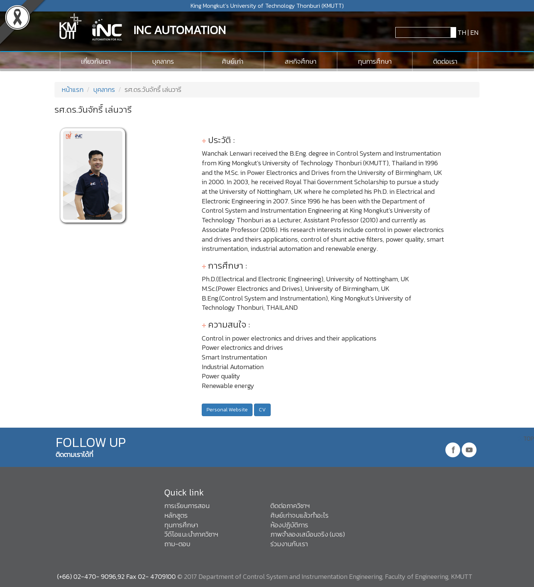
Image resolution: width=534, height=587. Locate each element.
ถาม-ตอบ (177, 544)
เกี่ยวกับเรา (96, 61)
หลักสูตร (176, 515)
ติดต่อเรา (445, 61)
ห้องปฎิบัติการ (289, 525)
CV (262, 410)
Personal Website (227, 410)
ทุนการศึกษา (375, 61)
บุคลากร (163, 61)
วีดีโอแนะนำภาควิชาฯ (191, 534)
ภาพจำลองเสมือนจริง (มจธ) (307, 534)
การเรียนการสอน (187, 506)
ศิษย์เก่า (232, 61)
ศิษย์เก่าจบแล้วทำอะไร (299, 515)
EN (474, 32)
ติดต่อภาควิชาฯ (290, 506)
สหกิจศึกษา (300, 61)
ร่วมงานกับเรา (289, 544)
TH (461, 32)
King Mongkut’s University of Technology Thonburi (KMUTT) (267, 5)
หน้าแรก (71, 89)
